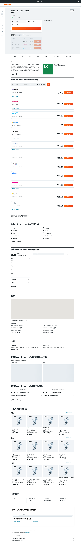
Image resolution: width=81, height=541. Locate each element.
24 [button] (23, 44)
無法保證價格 (27, 532)
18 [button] (26, 41)
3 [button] (23, 35)
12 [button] (29, 38)
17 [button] (23, 41)
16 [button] (20, 41)
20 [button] (32, 41)
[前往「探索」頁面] (2, 19)
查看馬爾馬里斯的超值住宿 (69, 437)
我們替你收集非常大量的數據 (43, 538)
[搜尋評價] (49, 254)
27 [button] (32, 44)
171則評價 (18, 17)
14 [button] (35, 38)
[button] (79, 1)
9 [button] (20, 38)
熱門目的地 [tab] (22, 514)
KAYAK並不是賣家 (43, 536)
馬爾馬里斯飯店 (36, 521)
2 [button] (20, 35)
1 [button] (38, 32)
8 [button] (38, 35)
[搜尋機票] (2, 8)
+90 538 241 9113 (14, 15)
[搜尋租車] (2, 13)
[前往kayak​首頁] (8, 4)
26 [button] (29, 44)
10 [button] (23, 38)
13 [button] (32, 38)
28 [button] (35, 44)
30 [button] (20, 47)
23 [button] (20, 44)
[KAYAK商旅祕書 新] (2, 25)
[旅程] (2, 28)
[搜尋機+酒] (2, 16)
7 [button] (35, 35)
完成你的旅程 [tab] (15, 514)
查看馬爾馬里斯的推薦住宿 (69, 463)
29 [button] (38, 44)
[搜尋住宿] (2, 11)
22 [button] (38, 41)
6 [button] (32, 35)
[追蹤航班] (2, 22)
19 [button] (29, 41)
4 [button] (26, 35)
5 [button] (29, 35)
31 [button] (23, 47)
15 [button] (38, 38)
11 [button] (26, 38)
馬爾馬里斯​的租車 (17, 521)
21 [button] (35, 41)
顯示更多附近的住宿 (70, 412)
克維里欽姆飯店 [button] (15, 429)
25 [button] (26, 44)
